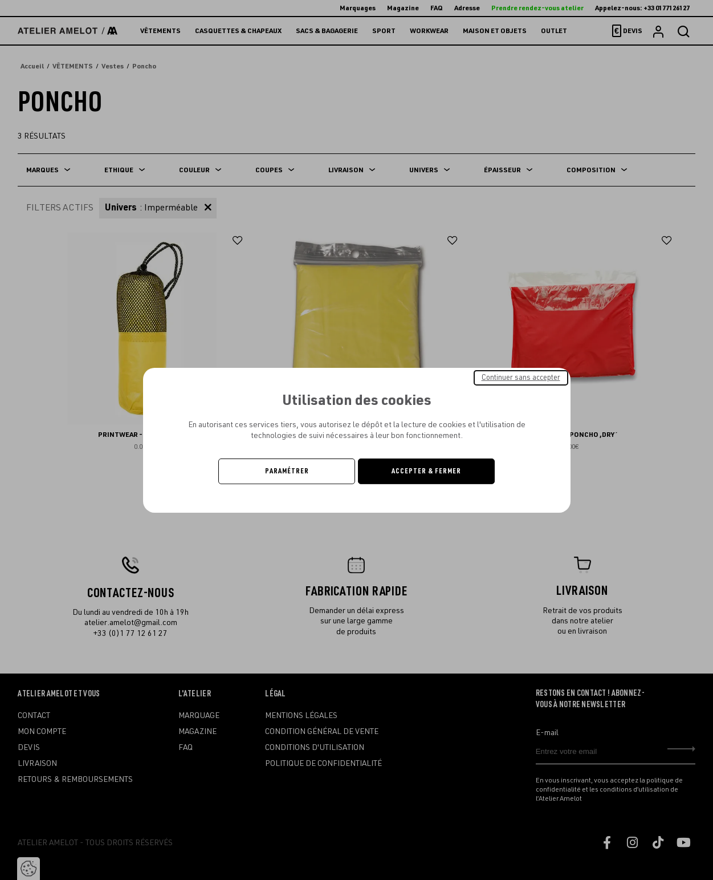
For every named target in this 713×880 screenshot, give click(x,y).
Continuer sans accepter (521, 377)
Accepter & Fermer (426, 471)
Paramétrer (287, 471)
